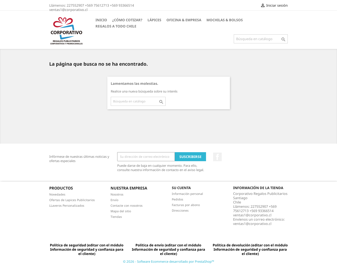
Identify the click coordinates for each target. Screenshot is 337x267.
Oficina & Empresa (183, 20)
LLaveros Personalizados (66, 205)
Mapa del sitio (121, 211)
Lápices (154, 20)
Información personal (187, 194)
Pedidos (177, 199)
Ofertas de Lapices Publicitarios (72, 200)
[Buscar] (261, 38)
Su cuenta (181, 187)
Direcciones (180, 210)
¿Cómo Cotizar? (127, 20)
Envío (114, 200)
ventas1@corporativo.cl (252, 223)
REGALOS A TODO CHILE (115, 26)
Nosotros (117, 194)
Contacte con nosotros (127, 205)
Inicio (101, 20)
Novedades (57, 194)
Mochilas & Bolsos (224, 20)
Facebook (217, 157)
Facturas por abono (186, 205)
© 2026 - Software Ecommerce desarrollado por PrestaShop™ (168, 261)
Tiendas (116, 217)
